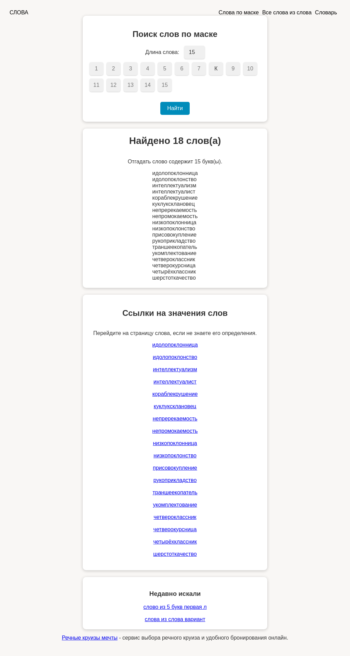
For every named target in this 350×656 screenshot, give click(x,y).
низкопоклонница (175, 443)
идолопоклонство (175, 357)
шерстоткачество (175, 554)
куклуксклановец (175, 406)
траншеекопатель (174, 492)
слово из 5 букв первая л (174, 607)
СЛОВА (19, 12)
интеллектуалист (175, 382)
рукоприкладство (175, 480)
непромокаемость (175, 431)
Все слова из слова (286, 12)
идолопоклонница (175, 345)
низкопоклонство (175, 455)
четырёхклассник (175, 542)
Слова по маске (239, 12)
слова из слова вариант (175, 619)
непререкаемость (175, 418)
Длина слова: (162, 52)
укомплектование (175, 505)
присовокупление (175, 468)
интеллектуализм (175, 369)
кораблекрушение (175, 394)
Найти (175, 108)
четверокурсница (175, 529)
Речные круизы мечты (90, 638)
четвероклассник (174, 517)
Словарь (326, 12)
